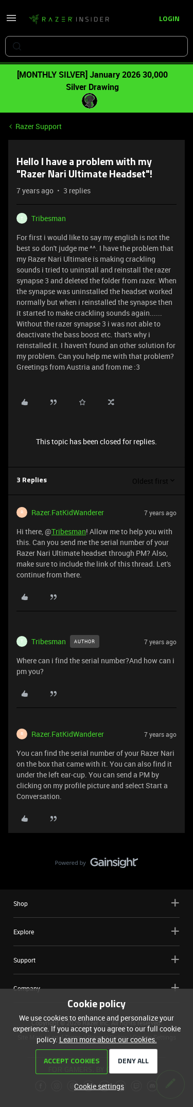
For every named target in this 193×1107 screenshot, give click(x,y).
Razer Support (38, 126)
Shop (96, 903)
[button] (11, 21)
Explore (96, 931)
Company (96, 988)
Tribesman (48, 218)
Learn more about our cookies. (108, 1039)
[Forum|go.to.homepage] (69, 19)
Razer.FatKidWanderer (67, 512)
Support (96, 959)
